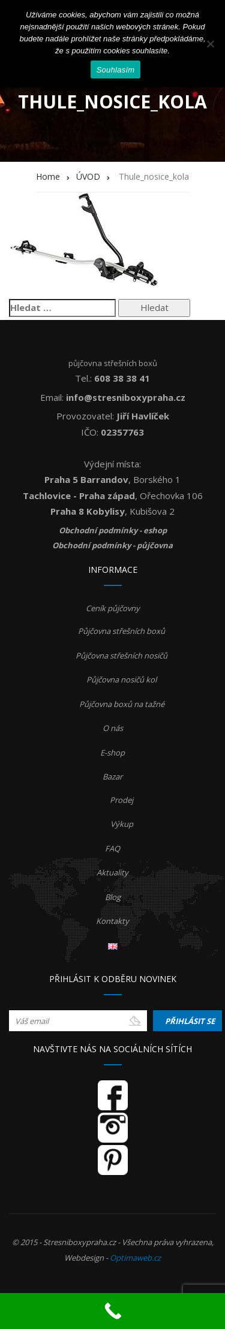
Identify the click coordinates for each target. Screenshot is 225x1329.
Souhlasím (116, 69)
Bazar (112, 776)
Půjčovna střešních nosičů (121, 655)
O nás (113, 728)
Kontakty (112, 921)
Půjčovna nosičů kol (121, 679)
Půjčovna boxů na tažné (121, 704)
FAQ (112, 848)
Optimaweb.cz (135, 1257)
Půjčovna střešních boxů (121, 631)
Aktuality (112, 872)
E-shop (112, 752)
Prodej (121, 800)
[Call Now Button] (112, 1311)
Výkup (121, 823)
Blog (113, 897)
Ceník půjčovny (113, 608)
